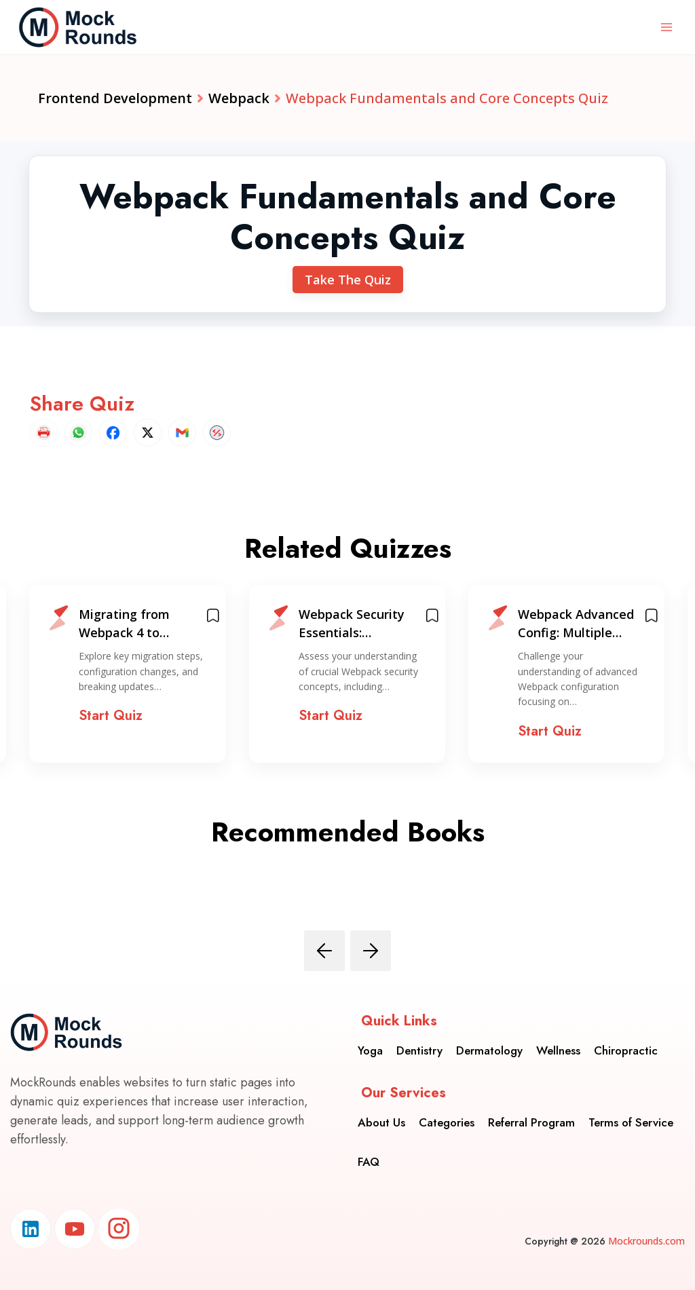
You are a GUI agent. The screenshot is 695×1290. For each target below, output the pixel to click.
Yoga (370, 1050)
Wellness (558, 1050)
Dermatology (489, 1050)
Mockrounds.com (646, 1240)
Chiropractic (626, 1050)
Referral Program (531, 1122)
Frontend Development (115, 98)
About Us (381, 1122)
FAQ (368, 1162)
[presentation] (324, 950)
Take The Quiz (348, 279)
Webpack (238, 98)
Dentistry (419, 1050)
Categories (446, 1122)
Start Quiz (111, 715)
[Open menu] (666, 26)
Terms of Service (630, 1122)
